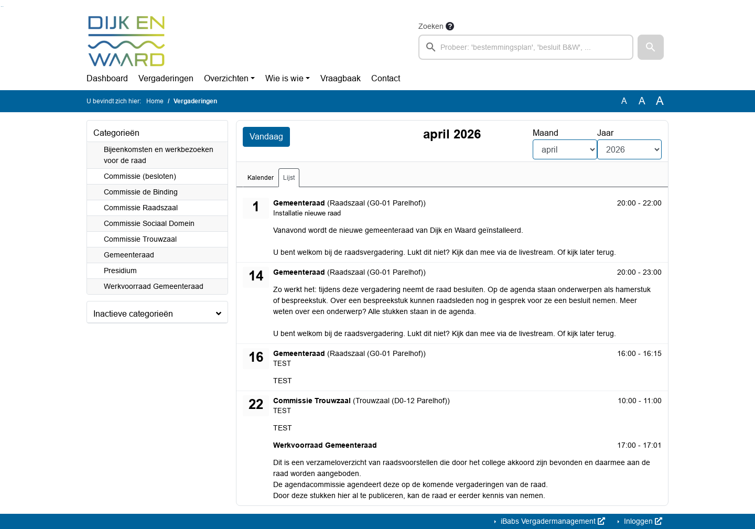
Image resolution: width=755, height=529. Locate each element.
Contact (385, 78)
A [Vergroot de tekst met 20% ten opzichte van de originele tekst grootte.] (642, 100)
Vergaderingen (165, 78)
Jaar (605, 132)
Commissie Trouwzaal (140, 239)
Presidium (120, 270)
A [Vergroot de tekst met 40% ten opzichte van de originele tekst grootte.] (660, 101)
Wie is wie (284, 78)
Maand (545, 132)
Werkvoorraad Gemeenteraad (153, 286)
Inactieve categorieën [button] (133, 313)
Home (155, 101)
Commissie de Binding (141, 192)
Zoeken (431, 26)
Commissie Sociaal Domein (149, 223)
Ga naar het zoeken (1, 6)
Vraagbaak (340, 78)
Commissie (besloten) (140, 176)
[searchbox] (525, 47)
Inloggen (642, 521)
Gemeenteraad (129, 255)
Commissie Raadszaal (141, 207)
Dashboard (107, 78)
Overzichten (226, 78)
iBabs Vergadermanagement (552, 521)
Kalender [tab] (260, 177)
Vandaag (266, 136)
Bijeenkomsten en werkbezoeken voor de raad (158, 155)
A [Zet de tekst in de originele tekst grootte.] (624, 100)
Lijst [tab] (289, 177)
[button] (651, 47)
